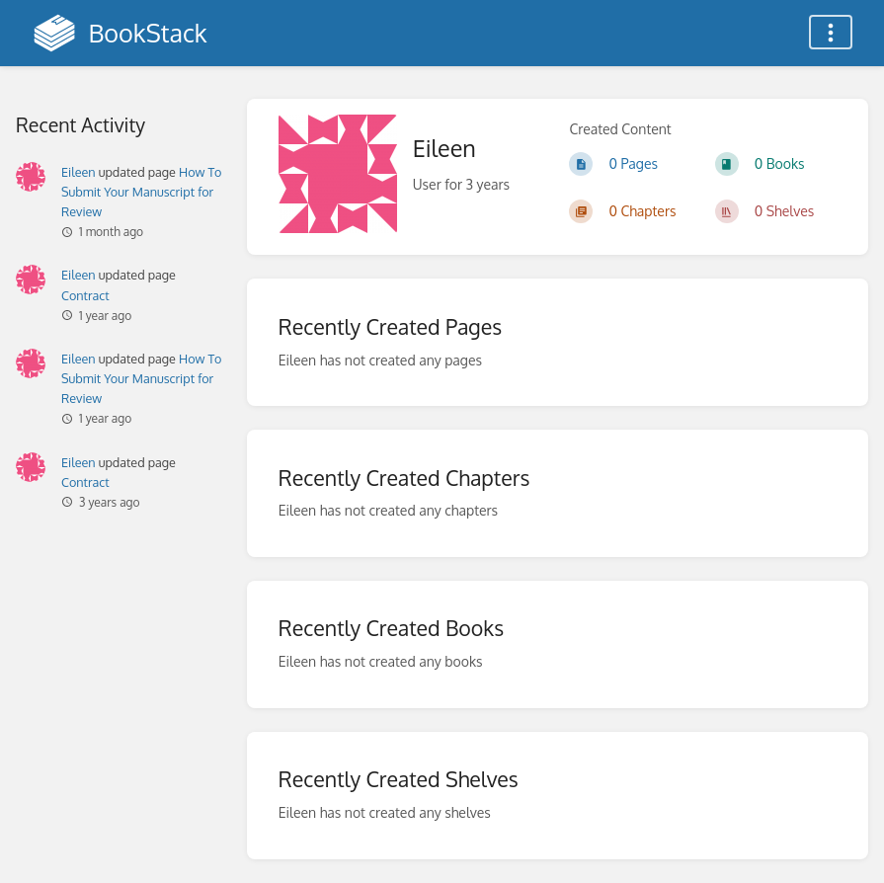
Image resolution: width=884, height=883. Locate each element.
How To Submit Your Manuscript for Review (141, 191)
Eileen (78, 172)
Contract (85, 295)
